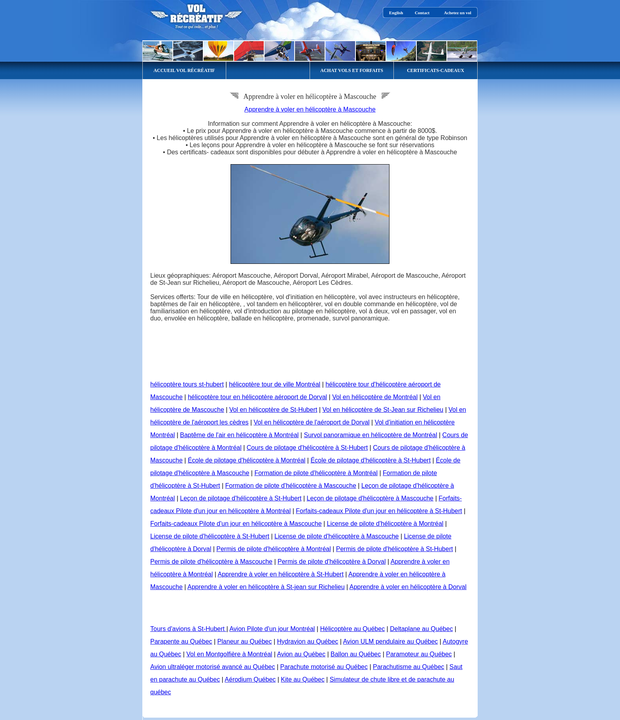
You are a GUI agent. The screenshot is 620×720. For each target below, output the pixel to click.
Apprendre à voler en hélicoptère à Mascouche (310, 109)
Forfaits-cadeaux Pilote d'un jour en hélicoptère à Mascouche (236, 523)
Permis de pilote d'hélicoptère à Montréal (273, 549)
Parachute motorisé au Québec (324, 666)
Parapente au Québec (181, 641)
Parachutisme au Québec (408, 666)
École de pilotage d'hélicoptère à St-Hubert (370, 460)
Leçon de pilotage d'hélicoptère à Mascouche (370, 498)
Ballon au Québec (356, 654)
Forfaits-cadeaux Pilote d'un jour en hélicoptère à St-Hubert (379, 511)
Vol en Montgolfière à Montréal (229, 654)
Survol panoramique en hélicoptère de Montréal (370, 435)
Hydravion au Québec (307, 641)
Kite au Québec (302, 679)
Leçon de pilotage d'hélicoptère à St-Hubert (240, 498)
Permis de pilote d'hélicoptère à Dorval (332, 561)
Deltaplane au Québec (421, 628)
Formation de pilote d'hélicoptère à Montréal (316, 473)
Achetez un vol (457, 12)
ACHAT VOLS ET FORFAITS (351, 70)
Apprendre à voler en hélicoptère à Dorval (408, 587)
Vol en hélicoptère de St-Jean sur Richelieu (382, 409)
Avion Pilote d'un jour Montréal (272, 628)
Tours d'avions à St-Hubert (188, 628)
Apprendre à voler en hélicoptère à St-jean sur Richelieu (266, 587)
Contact (422, 12)
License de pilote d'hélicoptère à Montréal (385, 523)
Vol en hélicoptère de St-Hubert (273, 409)
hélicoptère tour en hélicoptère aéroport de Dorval (257, 397)
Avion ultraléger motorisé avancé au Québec (212, 666)
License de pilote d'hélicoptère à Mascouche (336, 536)
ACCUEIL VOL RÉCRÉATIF (184, 70)
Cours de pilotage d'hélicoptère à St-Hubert (307, 447)
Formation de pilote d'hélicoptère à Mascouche (290, 485)
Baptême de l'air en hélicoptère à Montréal (239, 435)
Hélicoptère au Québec (352, 628)
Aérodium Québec (250, 679)
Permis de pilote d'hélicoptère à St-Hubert (394, 549)
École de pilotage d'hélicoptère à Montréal (246, 460)
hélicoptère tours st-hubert (187, 384)
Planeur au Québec (244, 641)
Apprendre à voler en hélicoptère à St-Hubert (280, 574)
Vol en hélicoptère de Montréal (375, 397)
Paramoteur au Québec (419, 654)
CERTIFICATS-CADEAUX (435, 70)
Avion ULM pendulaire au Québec (390, 641)
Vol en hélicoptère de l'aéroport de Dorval (312, 422)
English (396, 12)
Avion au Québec (301, 654)
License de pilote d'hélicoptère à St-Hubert (209, 536)
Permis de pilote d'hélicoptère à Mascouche (211, 561)
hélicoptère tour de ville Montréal (274, 384)
